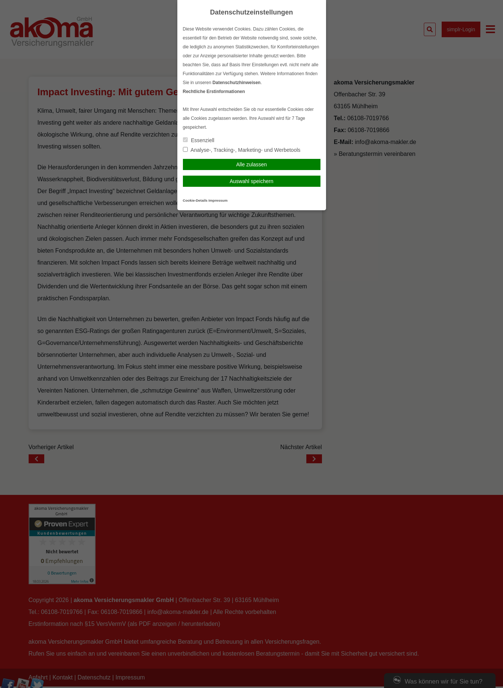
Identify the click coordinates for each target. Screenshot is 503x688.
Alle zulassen (251, 164)
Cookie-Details (195, 200)
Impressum (218, 200)
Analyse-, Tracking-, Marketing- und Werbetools (242, 150)
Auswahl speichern (252, 181)
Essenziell (199, 140)
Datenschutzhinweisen (237, 82)
